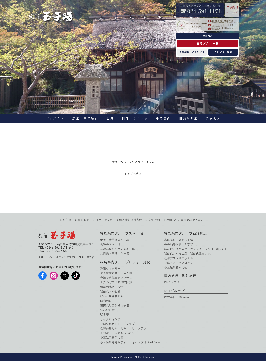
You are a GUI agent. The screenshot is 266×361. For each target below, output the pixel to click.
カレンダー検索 (223, 52)
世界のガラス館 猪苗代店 (116, 282)
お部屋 (67, 219)
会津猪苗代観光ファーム (116, 277)
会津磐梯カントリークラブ (117, 323)
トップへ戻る (133, 173)
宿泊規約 (154, 219)
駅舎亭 (104, 314)
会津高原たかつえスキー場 (117, 248)
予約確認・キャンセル (192, 52)
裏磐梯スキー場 (110, 244)
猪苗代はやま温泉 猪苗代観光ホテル (188, 253)
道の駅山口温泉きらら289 (117, 333)
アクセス (213, 118)
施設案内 (163, 118)
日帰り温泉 (188, 118)
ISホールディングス (60, 257)
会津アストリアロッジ (178, 262)
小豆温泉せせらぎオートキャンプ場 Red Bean (130, 342)
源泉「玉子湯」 (85, 118)
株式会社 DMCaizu (176, 297)
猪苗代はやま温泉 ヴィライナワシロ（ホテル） (196, 248)
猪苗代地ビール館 (111, 286)
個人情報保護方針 (130, 219)
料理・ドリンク (135, 118)
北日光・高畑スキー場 (114, 253)
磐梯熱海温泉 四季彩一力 (181, 244)
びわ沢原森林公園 (111, 296)
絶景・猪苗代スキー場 (114, 239)
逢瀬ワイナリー (110, 268)
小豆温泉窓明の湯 (111, 337)
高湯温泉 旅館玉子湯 (178, 239)
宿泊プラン (54, 118)
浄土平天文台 (104, 219)
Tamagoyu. (128, 357)
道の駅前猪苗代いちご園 (116, 273)
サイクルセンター (111, 319)
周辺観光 (83, 219)
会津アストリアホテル (178, 258)
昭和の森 (106, 300)
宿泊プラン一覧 (207, 43)
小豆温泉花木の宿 (175, 267)
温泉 (110, 118)
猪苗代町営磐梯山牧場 (114, 305)
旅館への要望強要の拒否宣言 (185, 219)
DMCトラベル (173, 282)
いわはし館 (107, 309)
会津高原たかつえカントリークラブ (123, 328)
